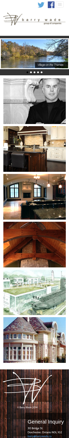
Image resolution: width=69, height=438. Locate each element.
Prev (4, 53)
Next (64, 53)
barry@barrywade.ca (39, 436)
